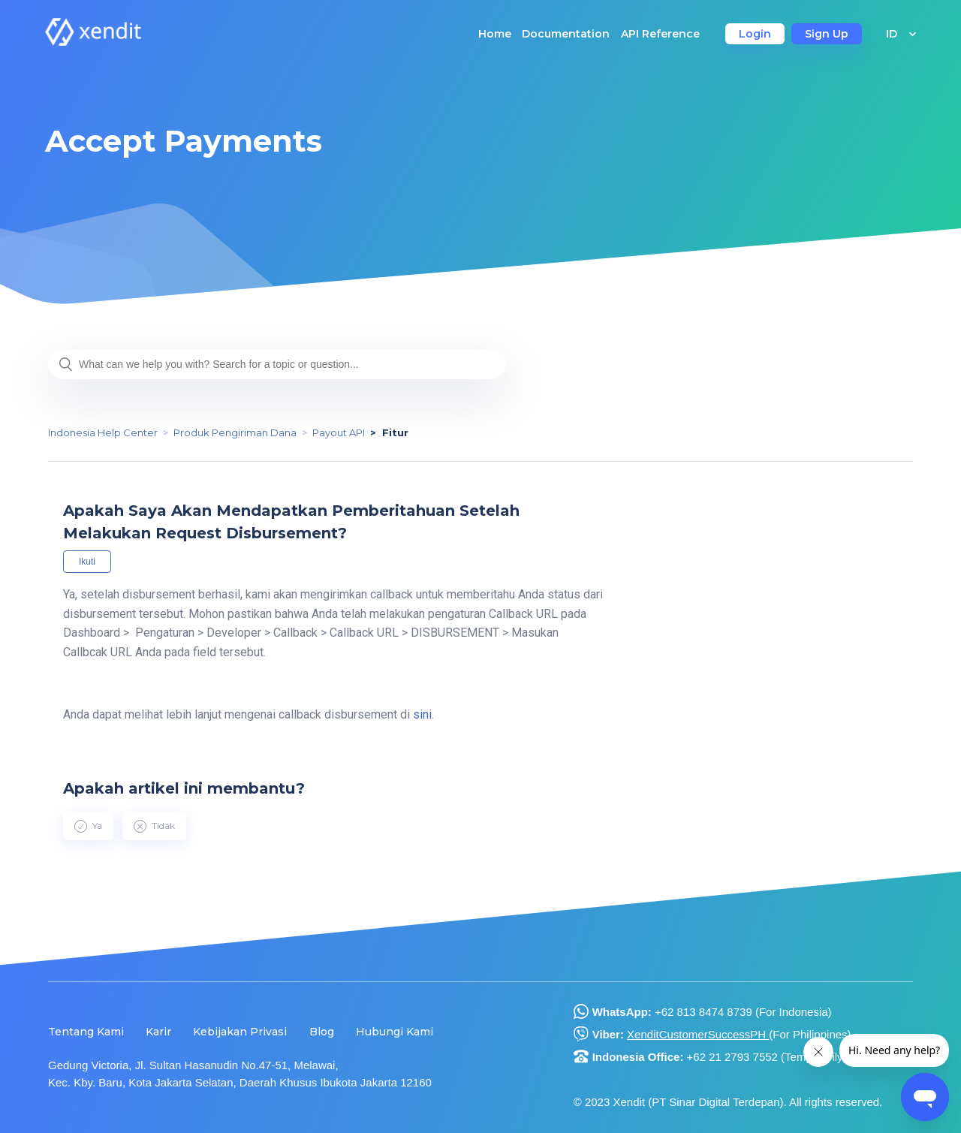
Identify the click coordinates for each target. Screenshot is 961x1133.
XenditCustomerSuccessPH (698, 1034)
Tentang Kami (86, 1031)
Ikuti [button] (87, 561)
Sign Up (826, 34)
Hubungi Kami (394, 1031)
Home (494, 34)
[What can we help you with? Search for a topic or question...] (277, 364)
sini (422, 714)
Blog (321, 1031)
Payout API (338, 432)
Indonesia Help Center (103, 432)
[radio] (88, 826)
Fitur (395, 432)
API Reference (660, 34)
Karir (158, 1031)
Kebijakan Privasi (240, 1031)
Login (755, 34)
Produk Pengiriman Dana (235, 432)
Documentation (566, 34)
